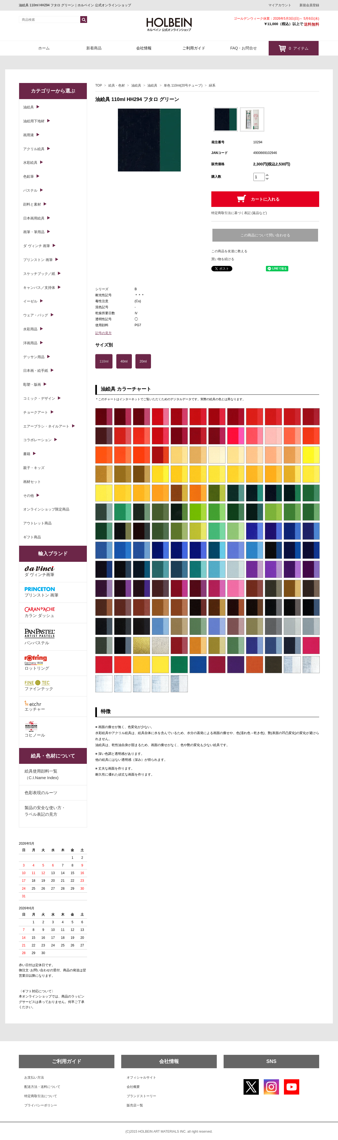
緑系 (212, 85)
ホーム (44, 48)
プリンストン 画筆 (38, 260)
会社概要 (133, 1087)
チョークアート (35, 412)
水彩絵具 (30, 163)
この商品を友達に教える (229, 251)
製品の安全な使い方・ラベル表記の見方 (45, 811)
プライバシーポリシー (40, 1105)
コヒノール (35, 729)
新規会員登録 (309, 5)
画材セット (32, 482)
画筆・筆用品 (34, 232)
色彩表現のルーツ (41, 792)
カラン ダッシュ (40, 612)
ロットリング (37, 662)
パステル (30, 190)
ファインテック (39, 685)
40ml (124, 361)
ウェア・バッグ (35, 315)
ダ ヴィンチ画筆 (40, 571)
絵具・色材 (116, 85)
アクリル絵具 (34, 149)
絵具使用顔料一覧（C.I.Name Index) (41, 774)
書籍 (26, 454)
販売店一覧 (135, 1105)
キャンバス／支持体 (39, 288)
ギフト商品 (32, 537)
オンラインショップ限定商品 (46, 509)
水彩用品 (30, 329)
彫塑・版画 (32, 384)
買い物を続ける (222, 259)
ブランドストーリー (141, 1096)
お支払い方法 (34, 1077)
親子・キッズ (34, 468)
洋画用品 (30, 343)
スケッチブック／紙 (39, 274)
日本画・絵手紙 (35, 371)
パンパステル (40, 636)
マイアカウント (279, 5)
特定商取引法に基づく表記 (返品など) (239, 213)
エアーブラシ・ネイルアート (46, 426)
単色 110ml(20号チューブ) (183, 85)
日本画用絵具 (34, 218)
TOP (98, 85)
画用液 (28, 135)
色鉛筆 (28, 176)
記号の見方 (103, 333)
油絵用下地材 (34, 121)
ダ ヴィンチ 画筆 (36, 246)
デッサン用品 (34, 357)
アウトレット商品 (37, 523)
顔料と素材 (32, 204)
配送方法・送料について (42, 1087)
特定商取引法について (40, 1096)
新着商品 (94, 48)
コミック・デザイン (39, 398)
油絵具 (136, 85)
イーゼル (30, 301)
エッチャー (35, 705)
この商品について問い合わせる (265, 235)
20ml (143, 361)
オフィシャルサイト (141, 1077)
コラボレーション (37, 440)
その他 (28, 496)
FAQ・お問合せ (243, 48)
